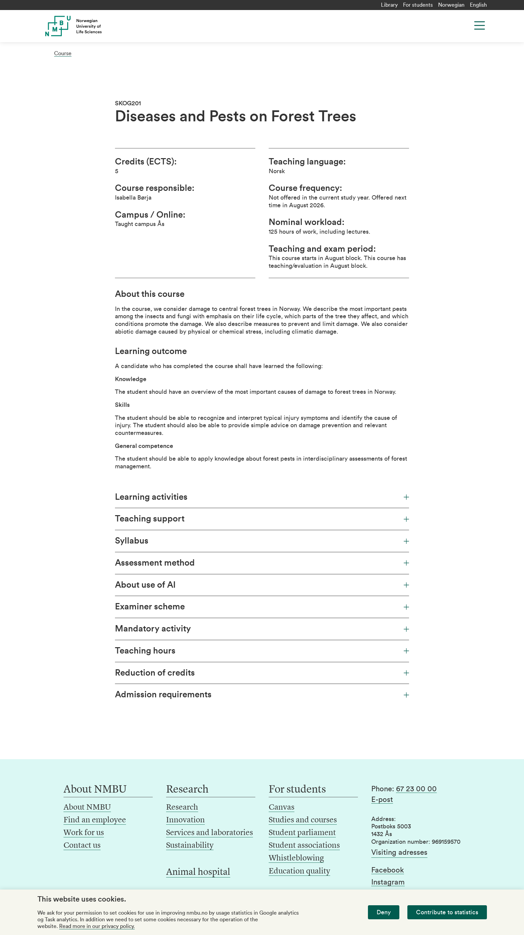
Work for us (83, 833)
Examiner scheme (262, 606)
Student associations (304, 846)
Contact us (82, 846)
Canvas (281, 808)
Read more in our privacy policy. (97, 926)
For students (418, 5)
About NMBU (87, 808)
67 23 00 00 (416, 789)
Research (182, 808)
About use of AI (262, 585)
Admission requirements (262, 694)
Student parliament (302, 833)
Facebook (387, 870)
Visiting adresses (399, 852)
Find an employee (94, 820)
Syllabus (262, 541)
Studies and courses (303, 820)
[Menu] (479, 25)
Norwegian (451, 5)
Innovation (185, 820)
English (478, 5)
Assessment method (262, 563)
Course (63, 53)
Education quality (299, 871)
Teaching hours (262, 651)
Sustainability (190, 846)
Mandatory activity (262, 628)
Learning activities (262, 497)
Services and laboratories (209, 833)
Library (389, 5)
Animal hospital (198, 872)
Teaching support (262, 518)
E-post (382, 799)
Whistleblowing (296, 858)
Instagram (388, 882)
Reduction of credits (262, 673)
